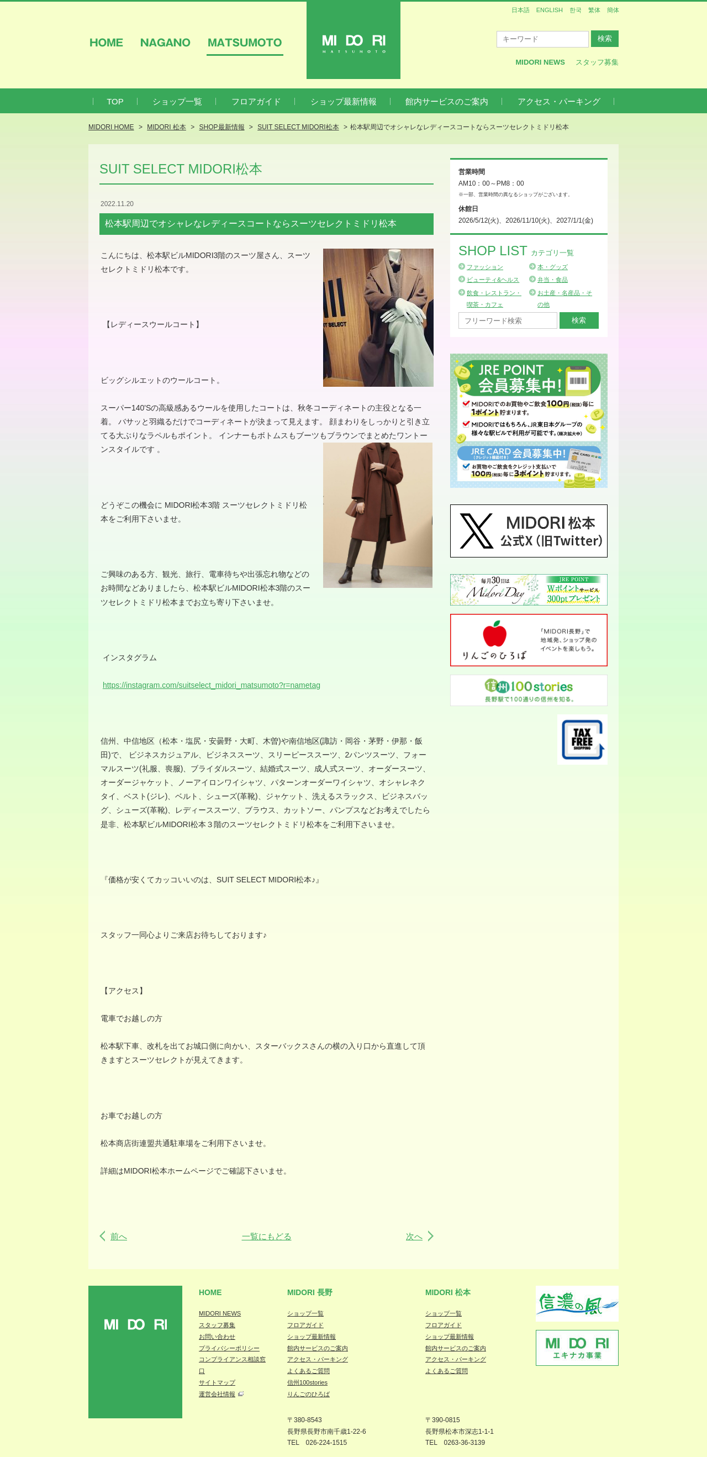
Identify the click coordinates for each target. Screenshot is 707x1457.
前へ (118, 1236)
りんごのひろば (308, 1394)
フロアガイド (256, 101)
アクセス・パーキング (559, 101)
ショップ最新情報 (343, 101)
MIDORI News (540, 62)
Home (210, 1292)
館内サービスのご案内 (446, 101)
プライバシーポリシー (229, 1348)
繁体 (594, 10)
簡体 (613, 10)
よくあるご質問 (308, 1370)
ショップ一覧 (177, 101)
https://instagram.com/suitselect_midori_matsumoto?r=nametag (211, 685)
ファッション (485, 267)
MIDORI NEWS (220, 1313)
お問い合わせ (217, 1336)
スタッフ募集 (597, 62)
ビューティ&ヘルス (493, 279)
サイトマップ (217, 1382)
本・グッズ (552, 267)
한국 (575, 10)
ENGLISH (549, 10)
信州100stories (307, 1382)
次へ (414, 1236)
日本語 (520, 10)
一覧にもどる (267, 1236)
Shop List (516, 250)
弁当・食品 (552, 279)
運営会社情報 (217, 1394)
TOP (115, 101)
